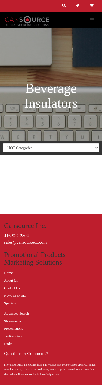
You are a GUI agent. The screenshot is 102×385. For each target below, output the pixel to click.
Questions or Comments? (26, 353)
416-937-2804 (16, 235)
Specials (10, 303)
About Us (11, 280)
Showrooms (12, 321)
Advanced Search (16, 313)
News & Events (15, 295)
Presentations (13, 329)
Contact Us (12, 288)
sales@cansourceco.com (25, 242)
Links (8, 344)
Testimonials (13, 336)
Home (8, 273)
